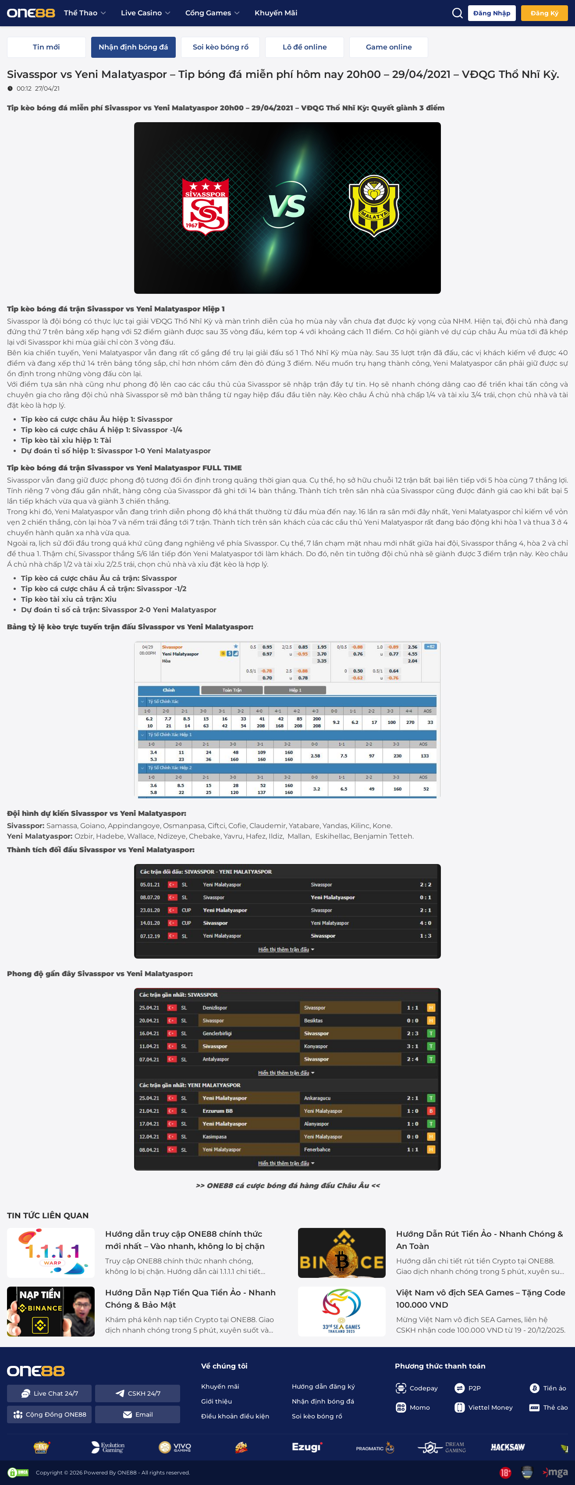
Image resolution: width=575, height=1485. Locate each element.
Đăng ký (544, 13)
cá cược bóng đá (266, 1186)
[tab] (46, 47)
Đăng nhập (492, 13)
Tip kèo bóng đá (37, 108)
